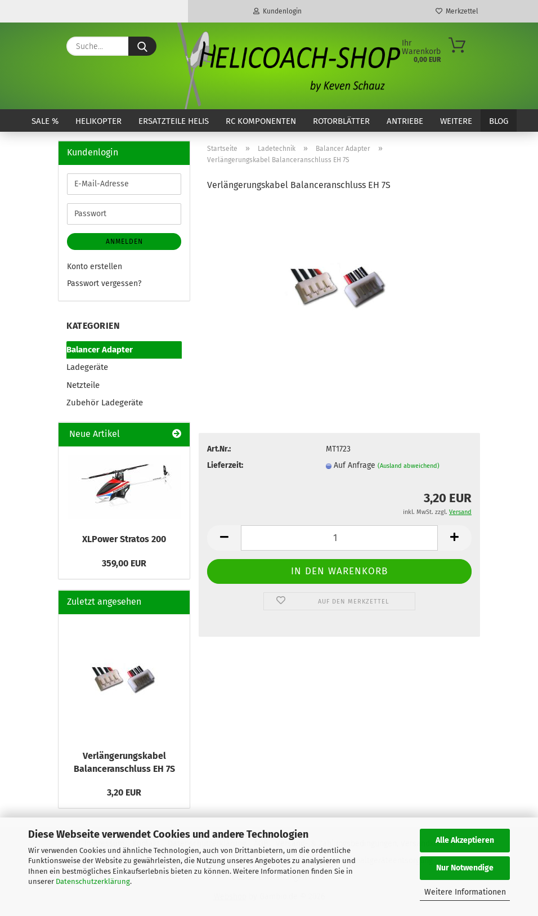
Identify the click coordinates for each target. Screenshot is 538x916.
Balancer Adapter (99, 350)
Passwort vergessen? (104, 283)
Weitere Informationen (465, 892)
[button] (224, 538)
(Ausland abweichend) (409, 466)
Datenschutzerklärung (93, 881)
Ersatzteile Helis (173, 121)
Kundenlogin (277, 11)
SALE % (45, 121)
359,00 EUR (124, 563)
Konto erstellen (94, 266)
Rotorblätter (341, 121)
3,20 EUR (124, 792)
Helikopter (98, 121)
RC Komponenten (261, 121)
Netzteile (83, 385)
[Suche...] (142, 46)
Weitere (456, 121)
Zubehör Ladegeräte (104, 402)
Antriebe (405, 121)
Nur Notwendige (465, 868)
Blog (498, 121)
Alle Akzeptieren (465, 840)
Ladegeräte (87, 367)
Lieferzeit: (225, 465)
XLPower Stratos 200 (124, 539)
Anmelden (124, 241)
